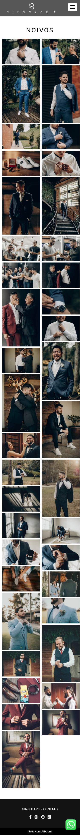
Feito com (40, 831)
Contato (50, 809)
